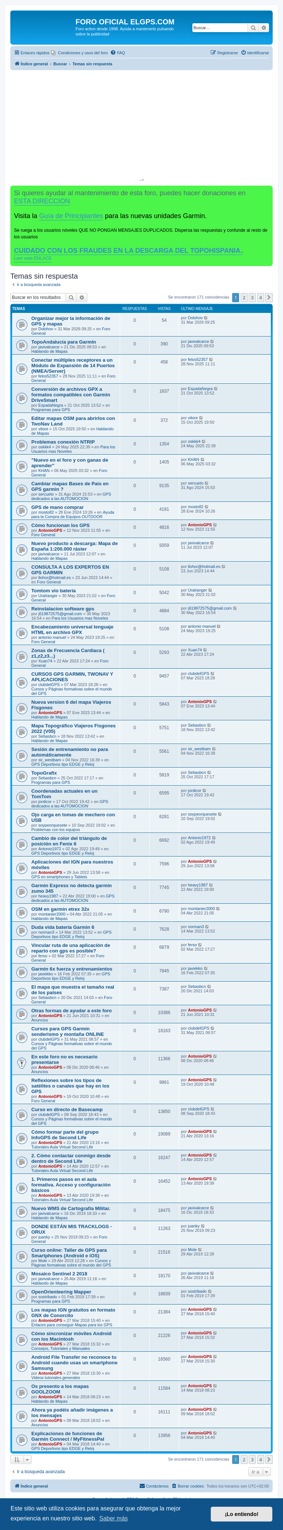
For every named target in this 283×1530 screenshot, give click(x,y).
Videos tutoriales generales (55, 1377)
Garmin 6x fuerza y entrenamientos (71, 969)
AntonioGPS (50, 530)
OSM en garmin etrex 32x (60, 909)
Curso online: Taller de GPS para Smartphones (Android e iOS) (69, 1252)
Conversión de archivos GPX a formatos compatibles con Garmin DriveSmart (70, 394)
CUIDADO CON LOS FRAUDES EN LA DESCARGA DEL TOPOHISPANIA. (128, 250)
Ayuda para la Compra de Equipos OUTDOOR (72, 514)
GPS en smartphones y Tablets (59, 877)
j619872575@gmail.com (60, 613)
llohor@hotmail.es (54, 577)
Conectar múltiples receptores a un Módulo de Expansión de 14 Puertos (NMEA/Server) (73, 365)
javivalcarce (48, 347)
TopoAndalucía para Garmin (63, 342)
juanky (44, 1237)
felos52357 (48, 376)
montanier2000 (51, 914)
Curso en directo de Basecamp (66, 1109)
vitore (43, 429)
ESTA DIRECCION (42, 201)
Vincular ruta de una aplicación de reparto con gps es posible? (70, 948)
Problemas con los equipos (55, 829)
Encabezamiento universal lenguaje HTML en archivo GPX (72, 629)
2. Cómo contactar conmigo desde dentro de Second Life (71, 1158)
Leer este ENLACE (33, 258)
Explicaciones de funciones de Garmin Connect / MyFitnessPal (67, 1436)
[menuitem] (79, 52)
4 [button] (260, 297)
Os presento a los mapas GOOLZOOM (60, 1389)
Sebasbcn (47, 736)
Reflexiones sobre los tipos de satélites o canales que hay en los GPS (70, 1086)
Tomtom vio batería (53, 590)
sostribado (47, 1297)
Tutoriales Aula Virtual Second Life (62, 1147)
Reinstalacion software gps (62, 608)
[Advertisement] (141, 125)
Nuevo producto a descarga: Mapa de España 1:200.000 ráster (74, 546)
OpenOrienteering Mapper (61, 1292)
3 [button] (252, 297)
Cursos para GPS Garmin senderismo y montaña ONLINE (67, 1031)
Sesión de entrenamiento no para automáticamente (69, 752)
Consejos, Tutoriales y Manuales (60, 1348)
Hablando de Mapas (49, 351)
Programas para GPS (50, 409)
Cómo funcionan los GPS (60, 525)
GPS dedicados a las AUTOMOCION (71, 496)
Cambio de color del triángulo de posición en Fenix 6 (69, 841)
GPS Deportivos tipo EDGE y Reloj (62, 764)
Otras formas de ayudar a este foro (71, 1010)
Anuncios (39, 1020)
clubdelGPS (49, 684)
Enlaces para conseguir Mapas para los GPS (71, 1325)
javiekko (45, 974)
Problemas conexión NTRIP (63, 442)
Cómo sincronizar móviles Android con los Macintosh (71, 1336)
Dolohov (45, 329)
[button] (269, 297)
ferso (42, 956)
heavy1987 (48, 896)
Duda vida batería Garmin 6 (62, 927)
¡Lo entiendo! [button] (241, 1514)
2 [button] (244, 297)
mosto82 (46, 512)
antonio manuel (52, 637)
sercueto (46, 494)
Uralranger (47, 595)
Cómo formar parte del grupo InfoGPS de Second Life (64, 1134)
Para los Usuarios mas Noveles (80, 618)
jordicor (45, 801)
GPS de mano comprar (57, 507)
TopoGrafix (44, 773)
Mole (42, 1260)
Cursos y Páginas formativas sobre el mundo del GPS (71, 1262)
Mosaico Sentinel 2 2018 (59, 1273)
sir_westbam (49, 760)
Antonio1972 (49, 849)
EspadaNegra (50, 405)
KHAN (44, 470)
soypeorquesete (52, 825)
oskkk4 (44, 447)
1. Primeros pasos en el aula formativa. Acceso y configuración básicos (71, 1184)
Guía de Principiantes (71, 216)
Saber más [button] (113, 1518)
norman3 (46, 932)
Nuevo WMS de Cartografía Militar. (71, 1208)
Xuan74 (45, 661)
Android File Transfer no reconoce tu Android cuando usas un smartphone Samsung (74, 1362)
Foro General (43, 535)
